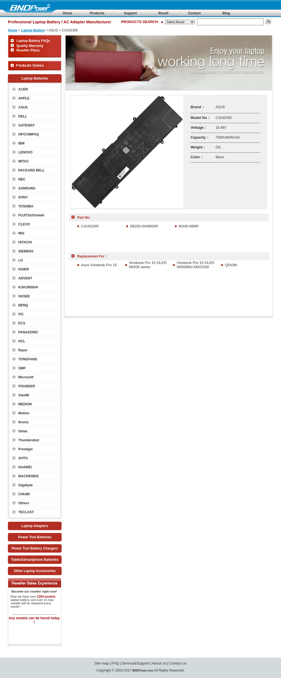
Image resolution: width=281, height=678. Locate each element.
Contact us (177, 663)
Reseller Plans (28, 50)
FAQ (115, 663)
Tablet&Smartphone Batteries (35, 560)
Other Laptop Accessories (35, 571)
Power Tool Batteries (34, 537)
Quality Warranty (30, 46)
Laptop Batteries (34, 78)
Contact (194, 13)
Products (97, 13)
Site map (102, 663)
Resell (163, 13)
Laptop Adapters (34, 526)
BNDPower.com (142, 670)
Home (67, 13)
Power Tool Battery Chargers (35, 548)
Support (130, 13)
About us (159, 663)
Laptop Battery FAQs (33, 41)
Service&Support (135, 663)
